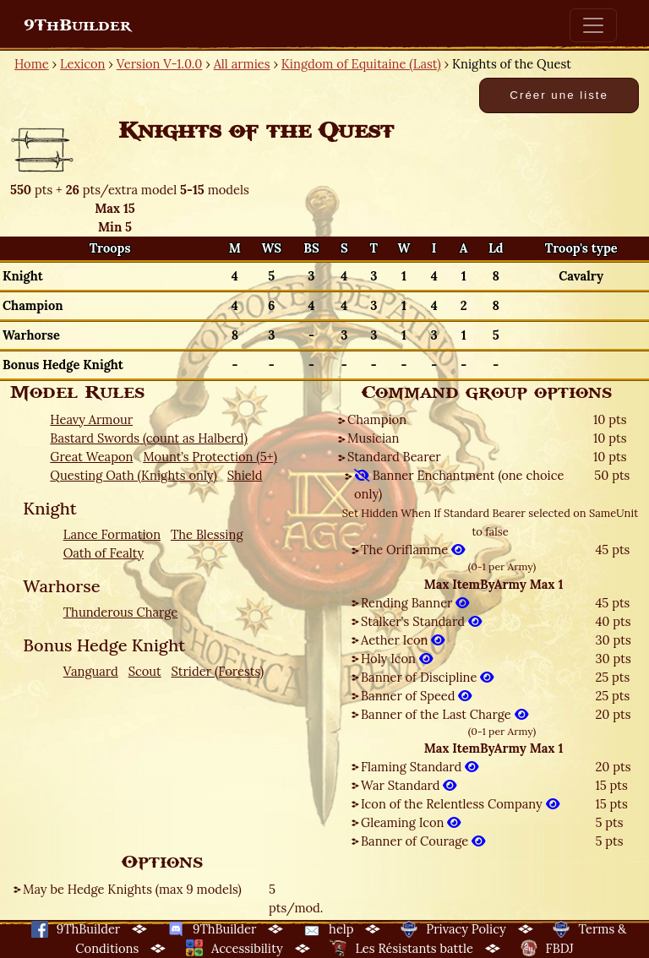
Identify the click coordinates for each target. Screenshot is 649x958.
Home (31, 64)
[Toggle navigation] (593, 25)
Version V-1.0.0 (160, 64)
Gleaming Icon (411, 822)
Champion (376, 419)
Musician (373, 438)
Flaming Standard (419, 767)
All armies (242, 64)
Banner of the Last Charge (444, 714)
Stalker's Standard (421, 621)
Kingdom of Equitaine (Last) (361, 64)
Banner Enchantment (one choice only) (459, 484)
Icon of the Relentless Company (460, 804)
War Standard (408, 785)
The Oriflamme (413, 550)
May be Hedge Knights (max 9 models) (132, 889)
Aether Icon (402, 640)
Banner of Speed (416, 696)
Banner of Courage (423, 841)
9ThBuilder (77, 25)
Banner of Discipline (427, 677)
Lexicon (82, 64)
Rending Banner (415, 603)
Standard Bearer (394, 457)
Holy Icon (397, 658)
